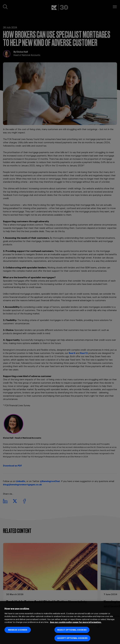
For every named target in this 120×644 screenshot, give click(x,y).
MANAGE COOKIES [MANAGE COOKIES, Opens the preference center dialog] (17, 630)
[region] (60, 622)
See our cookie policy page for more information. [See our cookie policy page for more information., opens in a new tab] (75, 622)
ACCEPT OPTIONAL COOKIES (72, 638)
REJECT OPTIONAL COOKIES (72, 630)
